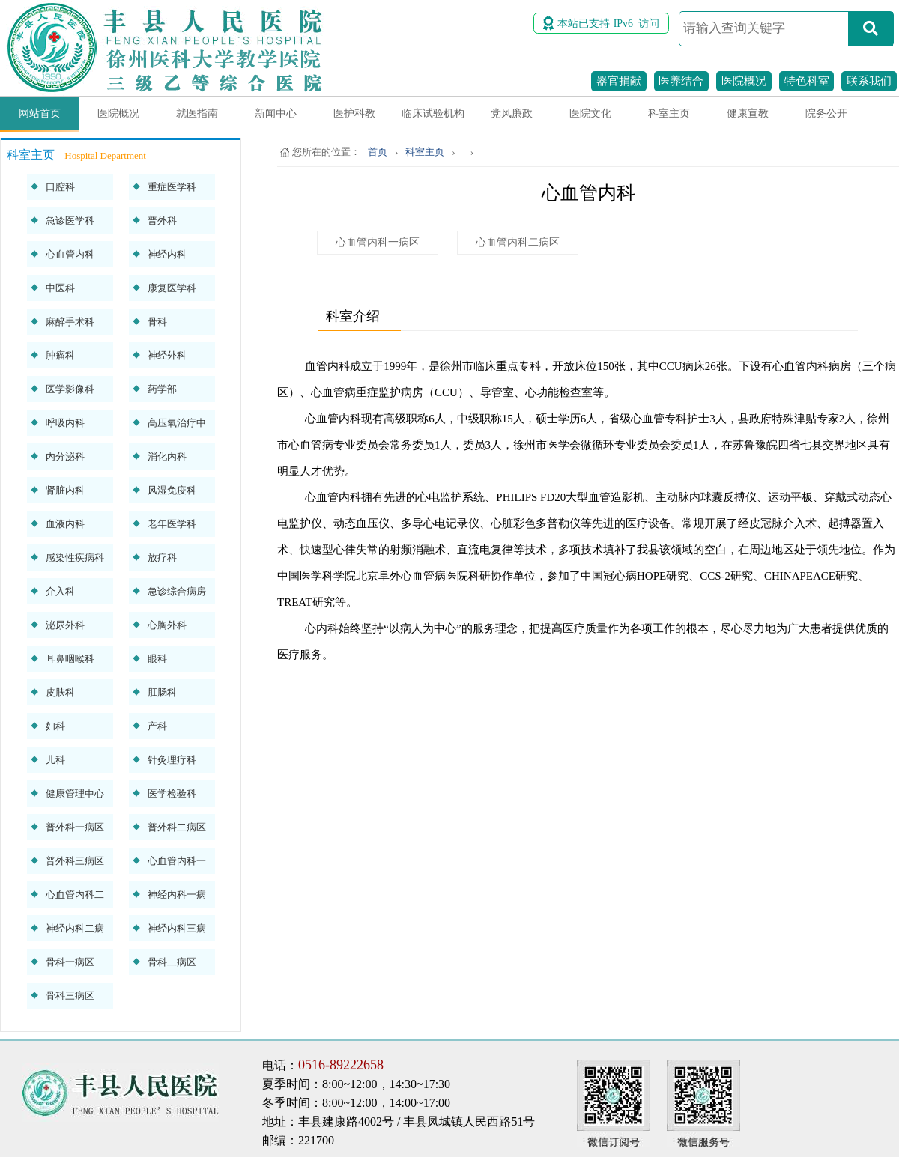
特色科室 (806, 81)
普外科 (162, 220)
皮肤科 (60, 692)
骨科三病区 (70, 995)
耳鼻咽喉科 (70, 658)
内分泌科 (65, 456)
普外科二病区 (177, 827)
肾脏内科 (65, 490)
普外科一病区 (75, 827)
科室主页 (669, 113)
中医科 (60, 288)
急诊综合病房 (177, 591)
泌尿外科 (65, 625)
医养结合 (681, 81)
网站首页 (40, 113)
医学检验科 (172, 793)
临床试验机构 (433, 113)
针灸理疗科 (172, 759)
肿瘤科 (60, 355)
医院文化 (590, 113)
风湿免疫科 (172, 490)
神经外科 (167, 355)
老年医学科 (172, 523)
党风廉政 (512, 113)
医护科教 (354, 113)
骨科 (157, 321)
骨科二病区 (172, 962)
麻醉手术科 (70, 321)
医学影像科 (70, 389)
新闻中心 (276, 113)
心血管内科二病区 (518, 242)
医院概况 (743, 81)
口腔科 (60, 186)
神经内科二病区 (75, 932)
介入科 (60, 591)
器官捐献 (618, 81)
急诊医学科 (70, 220)
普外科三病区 (75, 860)
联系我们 (869, 81)
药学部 (162, 389)
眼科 (157, 658)
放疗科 (162, 557)
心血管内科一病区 (378, 242)
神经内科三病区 (177, 932)
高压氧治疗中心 (177, 426)
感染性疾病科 (75, 557)
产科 (157, 726)
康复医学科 (172, 288)
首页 (377, 151)
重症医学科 (172, 186)
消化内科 (167, 456)
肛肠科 (162, 692)
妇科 (55, 726)
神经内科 (167, 254)
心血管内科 (70, 254)
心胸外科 (167, 625)
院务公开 (826, 113)
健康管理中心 (75, 793)
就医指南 (197, 113)
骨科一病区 (70, 962)
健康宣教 (748, 113)
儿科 (55, 759)
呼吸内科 (65, 422)
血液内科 (65, 523)
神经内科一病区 (177, 898)
